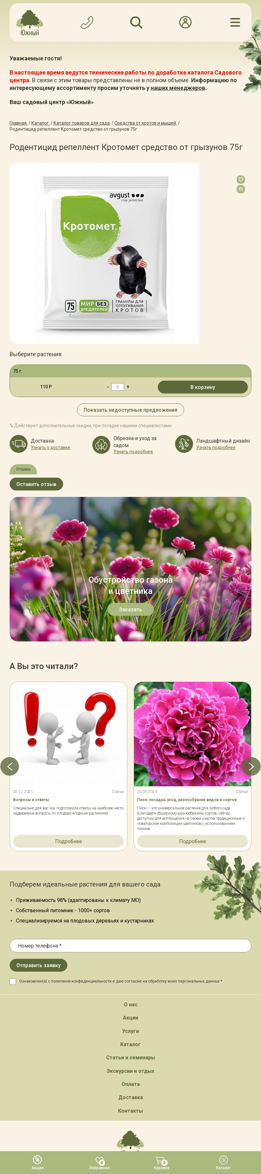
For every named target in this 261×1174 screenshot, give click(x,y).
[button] (9, 622)
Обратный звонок (131, 1037)
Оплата (131, 940)
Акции (130, 873)
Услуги (130, 887)
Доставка (130, 953)
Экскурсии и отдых (130, 926)
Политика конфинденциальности (146, 1114)
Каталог (130, 900)
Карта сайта (92, 1114)
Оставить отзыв (36, 484)
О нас (131, 860)
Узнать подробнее (133, 451)
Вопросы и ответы (31, 655)
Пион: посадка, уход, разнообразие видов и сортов (187, 655)
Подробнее (68, 697)
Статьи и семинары (130, 913)
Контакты (130, 966)
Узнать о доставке (50, 447)
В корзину (202, 387)
